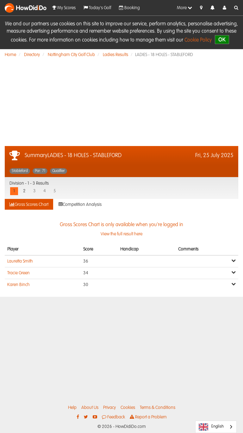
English (211, 427)
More (184, 7)
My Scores (64, 7)
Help (72, 407)
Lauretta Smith (20, 261)
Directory (32, 55)
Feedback (113, 417)
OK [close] (222, 39)
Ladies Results (115, 55)
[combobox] (216, 427)
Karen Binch (18, 285)
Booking (129, 7)
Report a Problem (148, 417)
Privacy (109, 407)
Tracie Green (18, 273)
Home (10, 55)
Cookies (128, 407)
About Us (89, 407)
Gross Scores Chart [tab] (28, 204)
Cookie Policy (198, 40)
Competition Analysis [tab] (80, 204)
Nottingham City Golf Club (71, 55)
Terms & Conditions (157, 407)
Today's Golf (97, 7)
